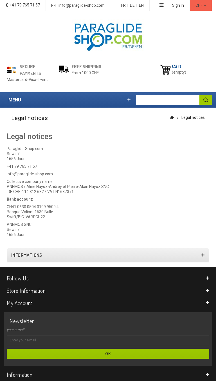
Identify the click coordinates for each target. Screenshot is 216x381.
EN (141, 5)
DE (132, 5)
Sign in (178, 5)
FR (123, 5)
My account (19, 303)
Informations (26, 255)
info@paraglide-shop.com (81, 5)
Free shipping (86, 66)
